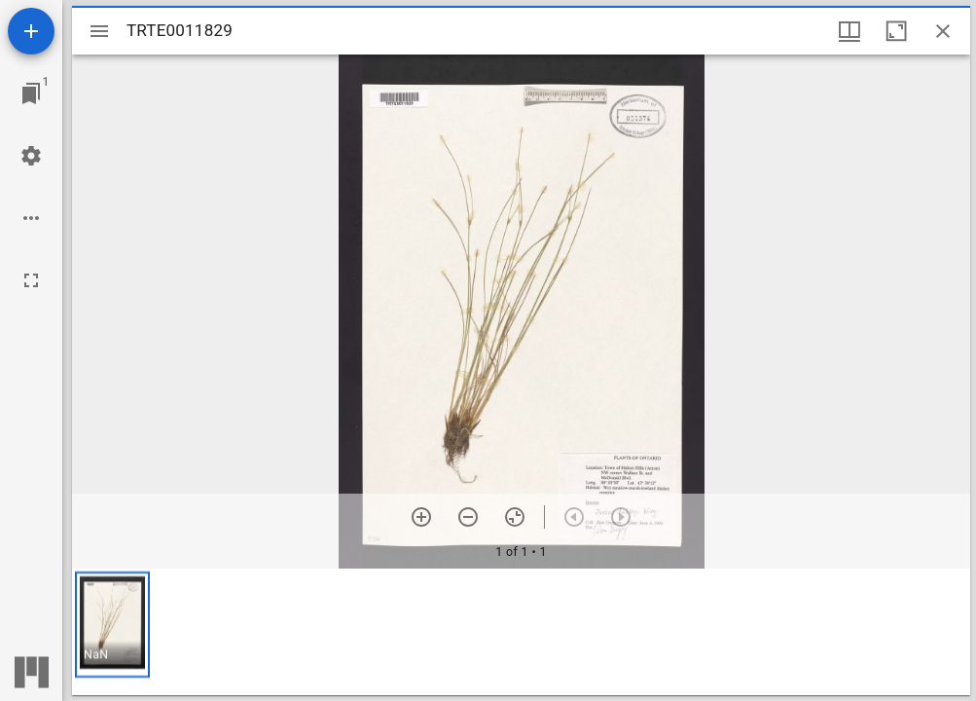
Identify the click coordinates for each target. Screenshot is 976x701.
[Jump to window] (31, 93)
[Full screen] (31, 280)
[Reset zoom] (514, 517)
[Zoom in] (421, 517)
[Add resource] (31, 31)
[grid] (521, 632)
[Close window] (943, 31)
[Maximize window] (896, 31)
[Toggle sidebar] (99, 31)
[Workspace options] (31, 218)
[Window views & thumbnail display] (849, 31)
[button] (112, 624)
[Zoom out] (468, 517)
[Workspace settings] (31, 155)
